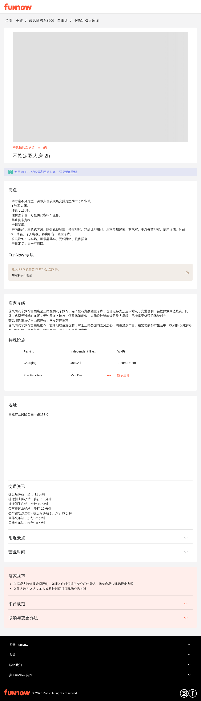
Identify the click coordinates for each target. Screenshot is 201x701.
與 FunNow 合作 (100, 675)
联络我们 (100, 665)
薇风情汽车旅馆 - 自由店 (48, 21)
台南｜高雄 (14, 21)
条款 (100, 655)
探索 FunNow (100, 645)
